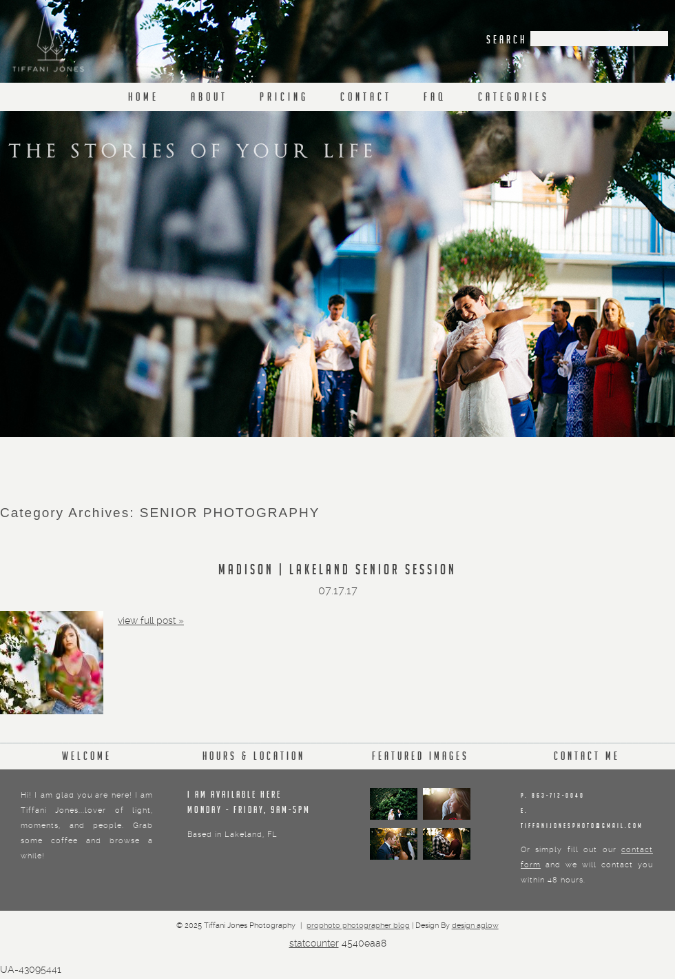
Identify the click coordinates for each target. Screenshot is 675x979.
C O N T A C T (364, 98)
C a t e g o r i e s (512, 98)
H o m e (142, 98)
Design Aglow (475, 925)
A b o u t (208, 98)
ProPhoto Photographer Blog (358, 925)
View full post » (151, 620)
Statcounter (314, 943)
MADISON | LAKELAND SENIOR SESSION (337, 571)
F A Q (434, 98)
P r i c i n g (283, 98)
